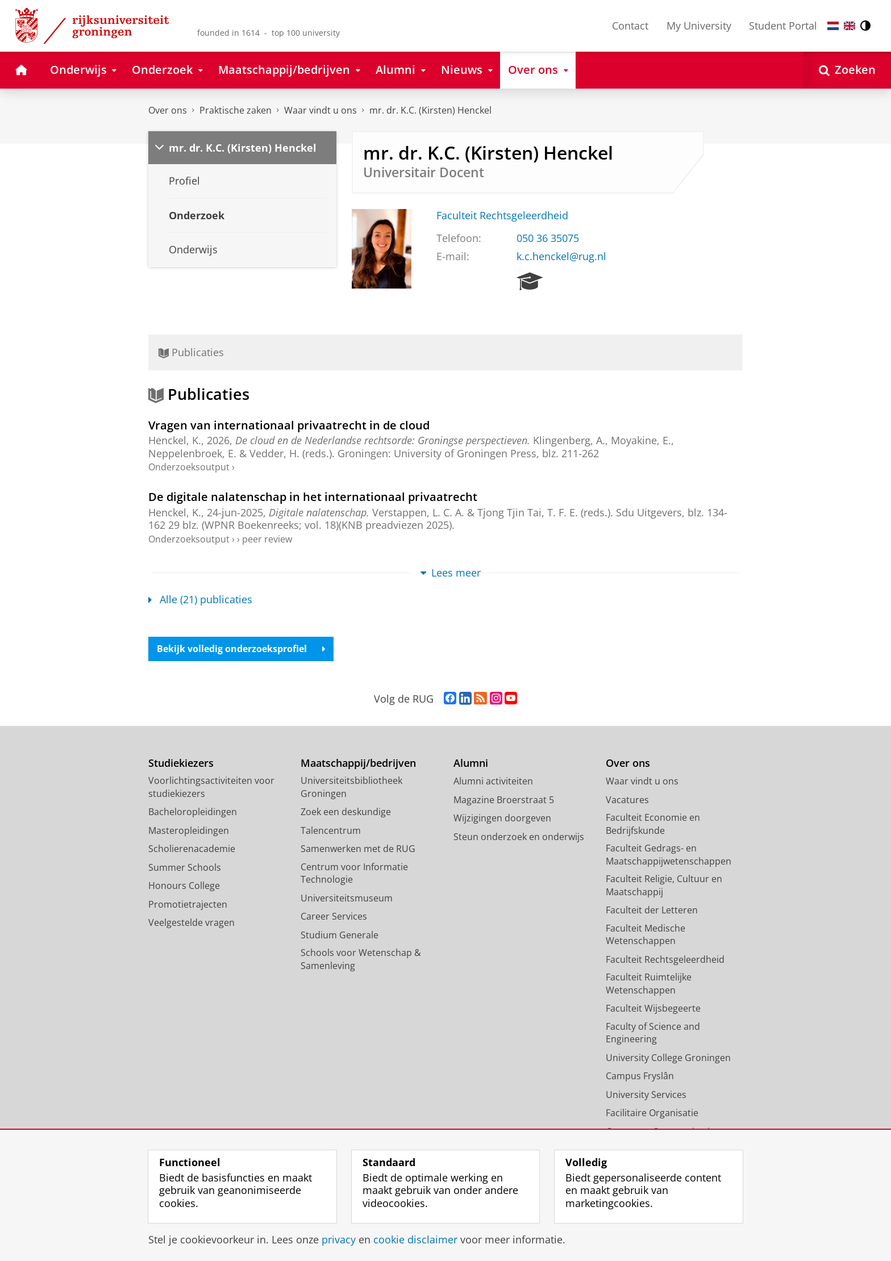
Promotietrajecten (187, 904)
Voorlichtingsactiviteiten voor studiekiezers (211, 787)
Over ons (167, 110)
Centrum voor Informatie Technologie (354, 873)
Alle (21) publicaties (200, 599)
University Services (646, 1094)
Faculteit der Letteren (652, 910)
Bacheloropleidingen (192, 811)
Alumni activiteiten (493, 781)
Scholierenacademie (191, 848)
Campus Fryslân (640, 1076)
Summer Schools (184, 867)
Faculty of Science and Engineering (653, 1033)
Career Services (334, 916)
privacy (339, 1239)
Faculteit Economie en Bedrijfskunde (653, 824)
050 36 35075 (548, 238)
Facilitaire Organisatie (652, 1112)
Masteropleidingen (188, 830)
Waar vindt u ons (320, 110)
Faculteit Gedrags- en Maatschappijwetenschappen (668, 854)
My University (699, 25)
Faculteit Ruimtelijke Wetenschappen (649, 983)
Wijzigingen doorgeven (502, 818)
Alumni (470, 763)
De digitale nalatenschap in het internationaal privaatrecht (312, 496)
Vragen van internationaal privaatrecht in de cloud (289, 425)
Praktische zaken (235, 110)
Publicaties (191, 352)
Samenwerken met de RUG (358, 848)
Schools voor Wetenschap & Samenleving (361, 959)
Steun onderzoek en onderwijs (518, 836)
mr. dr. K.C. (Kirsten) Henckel (430, 110)
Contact (630, 25)
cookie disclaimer (415, 1239)
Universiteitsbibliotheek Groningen (351, 787)
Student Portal (783, 25)
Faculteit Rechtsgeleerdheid (502, 215)
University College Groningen (668, 1057)
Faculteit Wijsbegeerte (653, 1008)
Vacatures (627, 800)
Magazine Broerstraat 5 (503, 800)
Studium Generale (339, 935)
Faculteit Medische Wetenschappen (645, 934)
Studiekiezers (181, 763)
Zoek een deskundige (346, 811)
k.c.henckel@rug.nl (561, 256)
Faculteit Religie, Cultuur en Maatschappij (664, 885)
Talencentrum (331, 830)
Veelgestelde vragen (191, 922)
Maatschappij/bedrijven (358, 763)
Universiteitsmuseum (347, 898)
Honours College (184, 885)
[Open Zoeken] (847, 70)
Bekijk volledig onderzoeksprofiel (241, 648)
